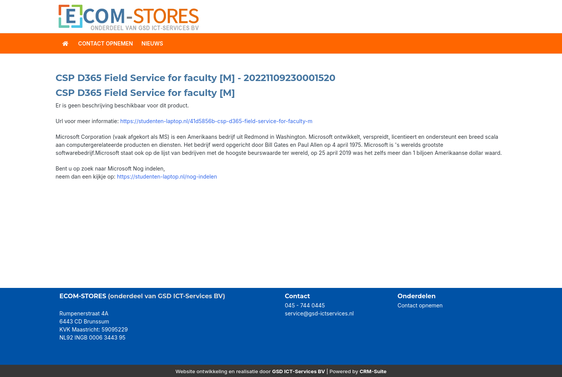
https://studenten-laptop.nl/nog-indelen (167, 176)
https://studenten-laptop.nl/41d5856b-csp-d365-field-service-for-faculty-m (216, 121)
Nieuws (152, 43)
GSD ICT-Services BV (298, 371)
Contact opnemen (420, 305)
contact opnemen (105, 43)
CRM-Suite (373, 371)
